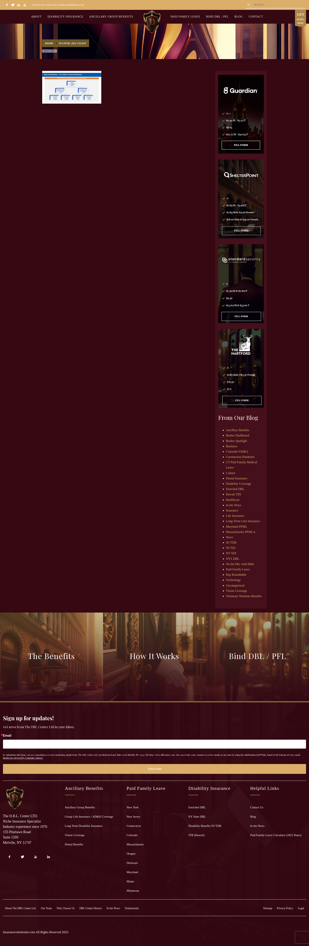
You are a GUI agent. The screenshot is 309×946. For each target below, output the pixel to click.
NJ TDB (231, 542)
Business (231, 446)
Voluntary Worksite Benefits (244, 596)
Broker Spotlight (236, 441)
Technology (233, 580)
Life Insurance (235, 515)
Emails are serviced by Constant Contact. (23, 757)
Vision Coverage (236, 590)
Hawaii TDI (233, 494)
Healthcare (233, 499)
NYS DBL (232, 558)
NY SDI (231, 553)
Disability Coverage (238, 483)
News (229, 537)
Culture (230, 473)
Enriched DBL (235, 489)
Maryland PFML (236, 526)
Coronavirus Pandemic (240, 457)
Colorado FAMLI (237, 451)
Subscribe (154, 769)
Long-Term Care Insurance (243, 521)
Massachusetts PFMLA (241, 532)
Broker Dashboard (237, 435)
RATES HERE (300, 19)
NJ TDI (230, 548)
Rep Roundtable (236, 574)
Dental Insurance (237, 478)
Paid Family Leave (238, 569)
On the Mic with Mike (240, 564)
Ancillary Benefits (237, 430)
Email (7, 735)
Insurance (232, 510)
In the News (233, 505)
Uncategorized (235, 585)
